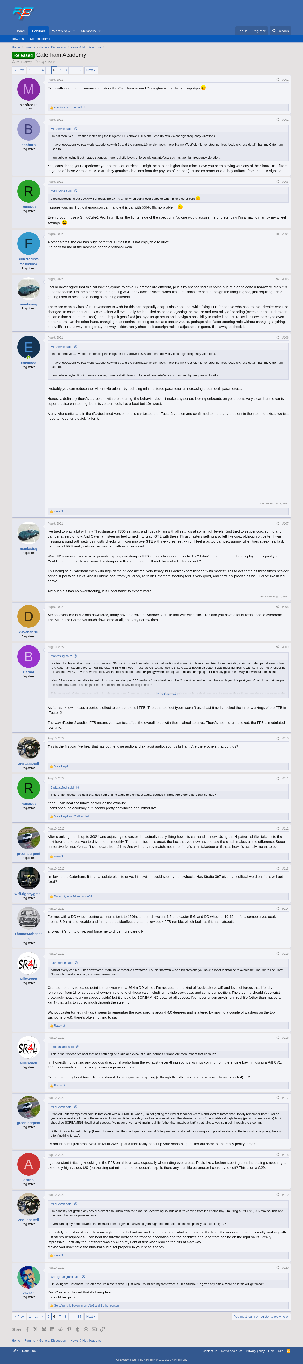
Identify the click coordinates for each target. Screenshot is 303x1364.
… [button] (36, 70)
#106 (285, 337)
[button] (74, 30)
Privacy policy (255, 1351)
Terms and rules (231, 1351)
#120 (285, 1267)
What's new (61, 31)
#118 (285, 1155)
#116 (285, 1037)
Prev (21, 70)
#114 (285, 908)
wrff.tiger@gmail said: (65, 1277)
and (69, 107)
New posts (19, 38)
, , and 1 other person (86, 1305)
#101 (285, 79)
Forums (38, 31)
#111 (285, 778)
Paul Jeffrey (24, 62)
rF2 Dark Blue (24, 1351)
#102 (285, 119)
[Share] (277, 80)
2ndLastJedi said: (63, 787)
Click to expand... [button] (168, 694)
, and (73, 896)
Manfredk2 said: (62, 190)
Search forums (40, 38)
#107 (285, 523)
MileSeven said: (61, 129)
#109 (285, 647)
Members (88, 31)
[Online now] (28, 357)
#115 (285, 953)
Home (20, 31)
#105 (285, 279)
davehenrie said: (62, 963)
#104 (285, 234)
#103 (285, 181)
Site (280, 1351)
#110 (285, 738)
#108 (285, 607)
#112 (285, 828)
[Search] (280, 30)
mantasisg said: (61, 656)
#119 (285, 1194)
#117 (285, 1097)
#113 (285, 868)
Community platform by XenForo (151, 1359)
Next (89, 70)
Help (271, 1351)
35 (79, 70)
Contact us (209, 1351)
